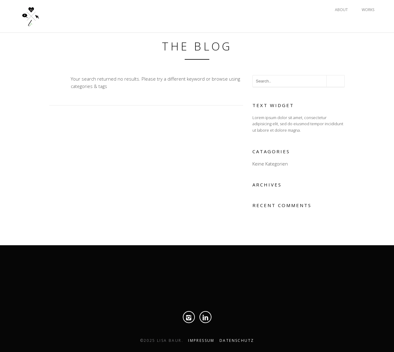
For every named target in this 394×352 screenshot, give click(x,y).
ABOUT (341, 9)
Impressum (201, 340)
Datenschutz (236, 340)
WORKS (368, 9)
